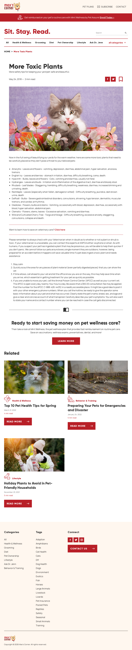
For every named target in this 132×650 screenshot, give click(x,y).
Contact (121, 6)
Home (7, 51)
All (7, 42)
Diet (51, 42)
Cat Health (41, 551)
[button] (12, 7)
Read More (19, 422)
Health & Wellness (21, 42)
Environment (42, 572)
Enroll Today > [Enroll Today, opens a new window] (107, 17)
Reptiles (40, 609)
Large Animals (43, 588)
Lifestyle (81, 42)
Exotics (39, 576)
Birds (38, 547)
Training (40, 625)
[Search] (112, 32)
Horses (39, 584)
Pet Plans (88, 6)
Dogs (38, 568)
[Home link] (25, 638)
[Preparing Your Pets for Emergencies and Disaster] (98, 408)
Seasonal (40, 617)
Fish (38, 580)
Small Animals (43, 621)
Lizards (39, 596)
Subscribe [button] (105, 6)
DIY (37, 559)
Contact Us (78, 548)
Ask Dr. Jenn (96, 42)
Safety (39, 613)
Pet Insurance (43, 600)
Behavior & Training (14, 568)
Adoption (40, 539)
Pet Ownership (65, 42)
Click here (60, 229)
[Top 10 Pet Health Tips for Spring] (34, 406)
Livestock (40, 592)
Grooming (40, 42)
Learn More (66, 341)
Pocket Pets (42, 604)
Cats (38, 555)
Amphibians (42, 543)
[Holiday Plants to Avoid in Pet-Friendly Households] (34, 485)
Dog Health (41, 564)
